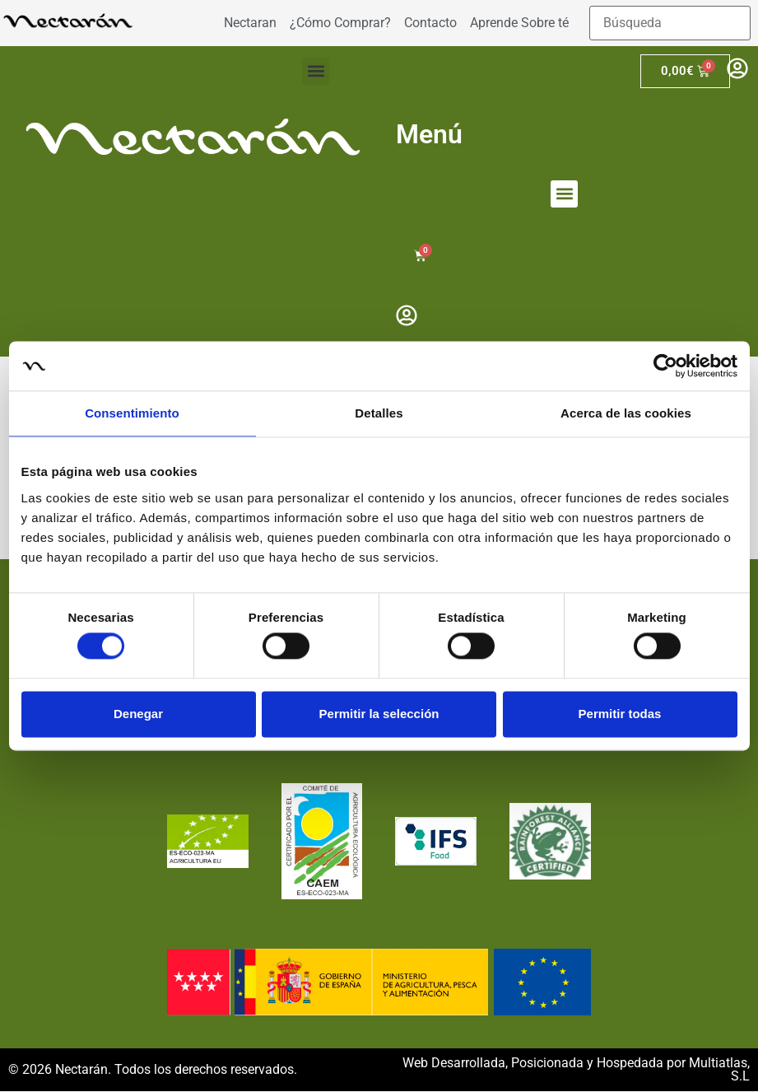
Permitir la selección (379, 714)
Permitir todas (620, 714)
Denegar (138, 714)
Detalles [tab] (378, 413)
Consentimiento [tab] (132, 413)
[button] (315, 71)
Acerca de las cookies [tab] (625, 413)
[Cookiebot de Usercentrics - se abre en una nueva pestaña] (665, 365)
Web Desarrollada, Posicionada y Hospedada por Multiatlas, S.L (576, 1070)
